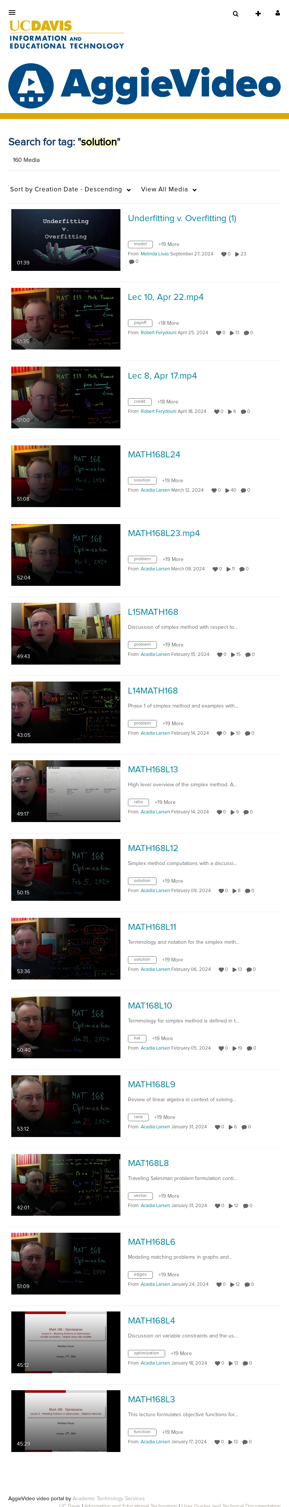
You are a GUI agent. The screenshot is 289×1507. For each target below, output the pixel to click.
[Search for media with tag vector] (143, 1197)
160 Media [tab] (26, 160)
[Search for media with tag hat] (140, 1040)
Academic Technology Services (109, 1498)
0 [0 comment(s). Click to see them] (138, 261)
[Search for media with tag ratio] (141, 804)
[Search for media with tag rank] (141, 1119)
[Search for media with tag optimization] (149, 1355)
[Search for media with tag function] (145, 1434)
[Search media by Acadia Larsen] (155, 490)
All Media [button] (164, 189)
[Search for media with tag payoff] (143, 324)
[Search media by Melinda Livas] (155, 254)
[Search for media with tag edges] (143, 1276)
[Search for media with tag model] (143, 246)
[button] (14, 12)
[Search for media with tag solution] (145, 482)
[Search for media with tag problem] (145, 561)
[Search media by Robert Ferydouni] (158, 332)
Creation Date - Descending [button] (66, 189)
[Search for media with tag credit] (142, 403)
